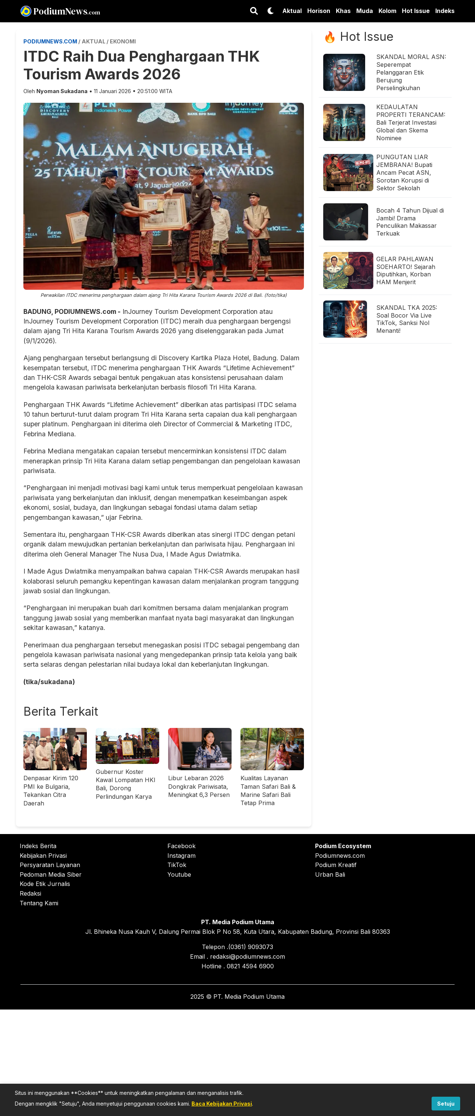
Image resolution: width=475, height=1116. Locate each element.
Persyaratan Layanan (50, 865)
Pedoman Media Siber (51, 874)
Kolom (387, 10)
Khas (343, 10)
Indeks (445, 10)
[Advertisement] (237, 1061)
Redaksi (30, 893)
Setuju (446, 1103)
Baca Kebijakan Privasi (221, 1103)
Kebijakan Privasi (43, 855)
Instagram (181, 855)
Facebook (181, 846)
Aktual (292, 10)
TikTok (176, 865)
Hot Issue (416, 10)
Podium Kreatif (336, 865)
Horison (318, 10)
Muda (364, 10)
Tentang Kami (39, 903)
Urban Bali (330, 874)
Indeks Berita (38, 846)
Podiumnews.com (340, 855)
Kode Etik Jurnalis (45, 883)
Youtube (179, 874)
